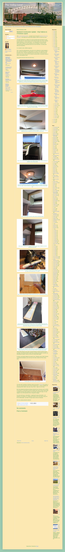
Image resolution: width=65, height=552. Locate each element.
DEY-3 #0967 (55, 187)
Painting (54, 303)
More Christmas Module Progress (57, 58)
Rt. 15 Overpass (56, 337)
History (54, 221)
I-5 (53, 223)
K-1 (53, 244)
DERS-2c (54, 181)
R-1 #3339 (55, 321)
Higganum (55, 218)
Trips (54, 361)
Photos (54, 309)
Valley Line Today (56, 365)
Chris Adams (8, 49)
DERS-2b (54, 175)
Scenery (54, 340)
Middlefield (55, 273)
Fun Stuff (54, 206)
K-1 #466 (54, 254)
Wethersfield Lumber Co (55, 375)
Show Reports (55, 344)
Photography (55, 308)
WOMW (54, 378)
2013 (54, 122)
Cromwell (54, 162)
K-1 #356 (54, 248)
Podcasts (54, 311)
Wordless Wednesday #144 (56, 94)
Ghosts (54, 208)
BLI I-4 (54, 145)
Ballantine (55, 138)
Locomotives (55, 270)
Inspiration (55, 227)
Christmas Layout (22, 404)
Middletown (55, 274)
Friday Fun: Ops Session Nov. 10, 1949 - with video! (57, 86)
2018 (54, 43)
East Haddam (55, 200)
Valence (26, 404)
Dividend (54, 199)
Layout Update (55, 264)
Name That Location (55, 284)
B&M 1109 (55, 133)
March (55, 114)
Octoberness (55, 295)
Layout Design (55, 261)
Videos (54, 367)
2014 (54, 121)
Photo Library (55, 307)
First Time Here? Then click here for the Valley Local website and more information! (23, 26)
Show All (12, 92)
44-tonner (54, 128)
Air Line (54, 131)
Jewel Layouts (55, 243)
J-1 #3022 (55, 239)
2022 (54, 37)
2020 (54, 40)
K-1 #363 (54, 251)
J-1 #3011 (55, 231)
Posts (7, 36)
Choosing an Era (56, 153)
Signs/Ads (55, 345)
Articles (54, 132)
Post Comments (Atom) (25, 442)
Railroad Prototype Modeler (7, 85)
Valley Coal (55, 364)
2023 (54, 35)
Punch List (55, 319)
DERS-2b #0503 (56, 176)
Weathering (55, 370)
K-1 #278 (54, 246)
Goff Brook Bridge (56, 211)
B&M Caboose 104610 (55, 136)
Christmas (55, 157)
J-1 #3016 (55, 235)
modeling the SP (8, 67)
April (55, 113)
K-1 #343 (54, 247)
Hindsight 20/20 (55, 219)
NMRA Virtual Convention (55, 294)
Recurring (54, 329)
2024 (54, 34)
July (55, 108)
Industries (54, 225)
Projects (54, 315)
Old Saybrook (55, 297)
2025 (54, 32)
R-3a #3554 (55, 324)
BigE (54, 142)
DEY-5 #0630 (55, 195)
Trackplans (55, 359)
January (55, 117)
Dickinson (54, 198)
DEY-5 (54, 189)
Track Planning (55, 357)
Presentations (55, 313)
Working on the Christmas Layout (56, 67)
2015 (54, 119)
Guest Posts (55, 215)
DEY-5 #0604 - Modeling (55, 192)
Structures (55, 347)
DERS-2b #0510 (56, 179)
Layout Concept (55, 258)
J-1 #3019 (55, 238)
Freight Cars (55, 204)
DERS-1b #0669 (56, 173)
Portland (54, 312)
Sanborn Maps (55, 339)
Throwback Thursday (55, 353)
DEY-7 (54, 196)
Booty (54, 148)
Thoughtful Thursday (55, 351)
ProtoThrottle (55, 317)
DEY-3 (54, 186)
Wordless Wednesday (55, 380)
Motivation (55, 281)
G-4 (53, 207)
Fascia (54, 203)
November (56, 49)
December (56, 47)
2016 (54, 46)
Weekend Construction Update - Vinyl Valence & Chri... (57, 81)
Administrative (55, 129)
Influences (55, 226)
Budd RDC (55, 149)
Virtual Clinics (55, 369)
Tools (54, 356)
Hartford (54, 217)
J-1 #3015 (55, 234)
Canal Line (55, 150)
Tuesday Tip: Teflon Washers (56, 101)
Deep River (55, 166)
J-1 (53, 229)
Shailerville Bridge (56, 342)
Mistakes (54, 277)
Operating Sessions (56, 299)
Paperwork (55, 304)
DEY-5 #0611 (55, 194)
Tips (54, 355)
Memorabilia (55, 272)
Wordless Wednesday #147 (56, 51)
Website (54, 371)
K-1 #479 (54, 255)
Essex (54, 202)
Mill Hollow (55, 276)
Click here (41, 384)
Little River (55, 269)
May (55, 111)
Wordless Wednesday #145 (56, 74)
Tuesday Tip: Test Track (56, 77)
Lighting (54, 268)
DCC (54, 164)
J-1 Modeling (55, 240)
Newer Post (19, 440)
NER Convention (56, 286)
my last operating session (23, 36)
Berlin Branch (55, 141)
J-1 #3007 (55, 230)
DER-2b (54, 170)
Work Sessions (55, 381)
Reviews (54, 334)
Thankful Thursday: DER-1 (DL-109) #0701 (56, 90)
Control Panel (55, 161)
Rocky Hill (55, 335)
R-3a (54, 323)
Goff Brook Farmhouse (55, 214)
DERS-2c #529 (55, 182)
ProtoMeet (55, 316)
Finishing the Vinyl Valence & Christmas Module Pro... (57, 71)
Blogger (37, 546)
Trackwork (55, 360)
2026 (54, 31)
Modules (54, 280)
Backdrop (54, 137)
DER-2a (54, 169)
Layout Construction (55, 260)
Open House (55, 298)
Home (33, 440)
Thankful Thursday (56, 348)
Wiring (54, 376)
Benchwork (55, 140)
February (56, 116)
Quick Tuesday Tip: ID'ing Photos (56, 55)
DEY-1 (54, 185)
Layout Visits (55, 265)
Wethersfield (55, 373)
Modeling (54, 278)
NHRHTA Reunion (56, 291)
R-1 (53, 320)
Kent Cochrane (55, 256)
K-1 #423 (54, 252)
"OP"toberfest (55, 127)
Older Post (46, 440)
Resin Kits (55, 333)
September (56, 105)
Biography (55, 144)
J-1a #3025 (55, 242)
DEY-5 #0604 (55, 190)
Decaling (54, 165)
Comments (8, 38)
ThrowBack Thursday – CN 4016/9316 (7, 75)
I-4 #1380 (54, 222)
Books (54, 146)
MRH (54, 282)
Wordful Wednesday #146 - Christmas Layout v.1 (56, 62)
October (55, 103)
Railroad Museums (56, 325)
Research (54, 330)
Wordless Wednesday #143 (56, 97)
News (54, 288)
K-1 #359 (54, 250)
